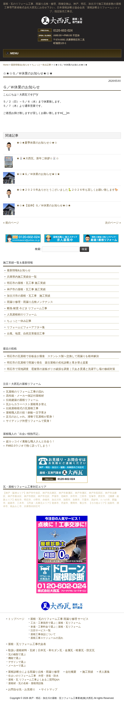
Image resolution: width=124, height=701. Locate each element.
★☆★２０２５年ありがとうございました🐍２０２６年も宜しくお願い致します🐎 (67, 189)
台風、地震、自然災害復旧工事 (26, 333)
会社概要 (70, 671)
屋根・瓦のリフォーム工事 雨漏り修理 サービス (59, 618)
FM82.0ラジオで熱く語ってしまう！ (28, 445)
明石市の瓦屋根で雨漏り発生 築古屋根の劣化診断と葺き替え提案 (47, 362)
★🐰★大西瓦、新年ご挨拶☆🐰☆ (38, 158)
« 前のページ (11, 222)
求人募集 (104, 671)
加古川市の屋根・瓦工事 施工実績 (28, 295)
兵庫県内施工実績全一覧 (22, 276)
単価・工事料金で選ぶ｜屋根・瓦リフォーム (56, 626)
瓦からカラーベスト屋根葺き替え (26, 404)
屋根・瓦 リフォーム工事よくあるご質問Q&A (33, 679)
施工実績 (87, 671)
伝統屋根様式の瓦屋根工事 (22, 408)
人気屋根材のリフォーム (22, 314)
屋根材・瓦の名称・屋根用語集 (25, 683)
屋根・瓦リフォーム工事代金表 (27, 644)
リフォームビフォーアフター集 (26, 327)
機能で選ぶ (14, 658)
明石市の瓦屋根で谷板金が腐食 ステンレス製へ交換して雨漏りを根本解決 (53, 356)
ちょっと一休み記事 (41, 65)
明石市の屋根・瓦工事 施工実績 (26, 282)
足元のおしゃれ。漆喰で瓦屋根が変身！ (30, 416)
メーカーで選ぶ (17, 665)
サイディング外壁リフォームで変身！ (29, 420)
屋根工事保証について (43, 634)
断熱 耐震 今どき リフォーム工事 (27, 308)
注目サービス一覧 (41, 630)
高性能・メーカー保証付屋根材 (25, 395)
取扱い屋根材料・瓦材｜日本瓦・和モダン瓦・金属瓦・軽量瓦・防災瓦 (51, 650)
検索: (38, 249)
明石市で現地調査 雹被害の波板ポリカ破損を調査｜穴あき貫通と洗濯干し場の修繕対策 (61, 368)
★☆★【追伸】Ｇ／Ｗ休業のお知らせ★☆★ (44, 205)
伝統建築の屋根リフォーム (22, 399)
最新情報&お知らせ (20, 65)
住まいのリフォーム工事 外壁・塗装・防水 (33, 675)
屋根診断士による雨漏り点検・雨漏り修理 (33, 671)
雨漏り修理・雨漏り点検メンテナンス (30, 301)
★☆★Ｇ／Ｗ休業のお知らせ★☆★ (38, 174)
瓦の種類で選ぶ (17, 654)
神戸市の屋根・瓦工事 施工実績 (26, 289)
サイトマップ (49, 689)
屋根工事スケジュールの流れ (47, 637)
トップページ (16, 618)
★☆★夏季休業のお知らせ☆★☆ (37, 142)
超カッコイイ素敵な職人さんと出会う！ (30, 441)
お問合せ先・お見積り (21, 689)
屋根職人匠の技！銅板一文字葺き (26, 412)
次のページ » (113, 222)
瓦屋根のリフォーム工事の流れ (25, 391)
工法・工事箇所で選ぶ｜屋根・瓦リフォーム (56, 622)
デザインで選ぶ (17, 662)
